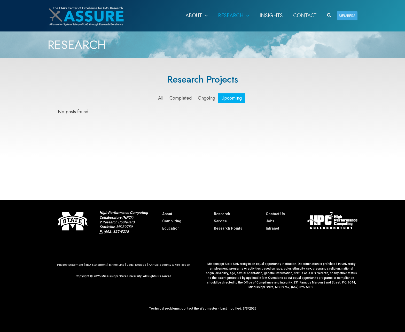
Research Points (228, 228)
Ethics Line (117, 264)
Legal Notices (137, 264)
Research (222, 214)
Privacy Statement (69, 264)
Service (220, 221)
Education (171, 228)
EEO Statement (96, 264)
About (167, 214)
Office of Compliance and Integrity (267, 282)
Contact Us (275, 214)
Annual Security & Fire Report (170, 264)
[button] (205, 16)
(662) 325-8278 (116, 231)
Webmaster (208, 308)
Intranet (272, 228)
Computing (171, 221)
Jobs (270, 221)
